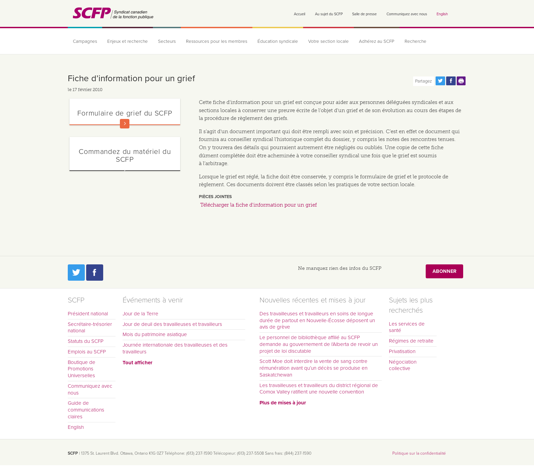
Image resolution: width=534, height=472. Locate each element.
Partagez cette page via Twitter (440, 80)
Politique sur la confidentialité (419, 453)
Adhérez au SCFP (376, 41)
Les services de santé (407, 327)
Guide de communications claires (86, 410)
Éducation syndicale (277, 41)
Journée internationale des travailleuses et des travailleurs (175, 348)
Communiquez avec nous (407, 14)
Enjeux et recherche (127, 41)
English (442, 14)
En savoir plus (124, 123)
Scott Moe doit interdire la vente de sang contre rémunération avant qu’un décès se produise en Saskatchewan (313, 368)
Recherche (415, 41)
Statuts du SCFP (86, 341)
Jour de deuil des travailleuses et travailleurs (172, 324)
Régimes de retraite (411, 341)
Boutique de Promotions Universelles (81, 369)
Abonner (444, 271)
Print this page (461, 80)
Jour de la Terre (140, 314)
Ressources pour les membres (216, 41)
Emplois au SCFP (87, 352)
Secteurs (167, 41)
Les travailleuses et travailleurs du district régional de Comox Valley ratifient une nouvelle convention (319, 388)
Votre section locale (328, 41)
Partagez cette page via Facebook (451, 80)
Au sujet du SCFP (329, 14)
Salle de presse (364, 14)
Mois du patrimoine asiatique (155, 334)
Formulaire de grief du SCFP (124, 113)
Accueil (299, 14)
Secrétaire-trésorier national (90, 327)
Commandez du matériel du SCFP (125, 155)
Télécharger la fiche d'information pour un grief (258, 205)
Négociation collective (403, 365)
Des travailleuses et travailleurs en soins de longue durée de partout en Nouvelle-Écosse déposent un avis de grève (317, 320)
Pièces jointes (215, 196)
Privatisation (402, 351)
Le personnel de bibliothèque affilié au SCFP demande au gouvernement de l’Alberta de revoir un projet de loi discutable (319, 344)
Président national (88, 314)
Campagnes (85, 41)
